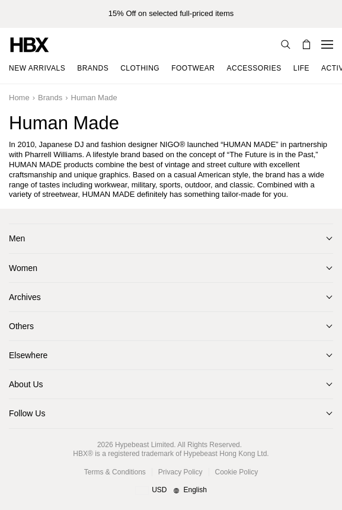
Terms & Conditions (115, 472)
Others (21, 326)
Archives (25, 297)
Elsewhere (28, 355)
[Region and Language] (171, 490)
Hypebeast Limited (144, 445)
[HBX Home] (29, 44)
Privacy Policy (180, 472)
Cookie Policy (236, 472)
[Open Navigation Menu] (327, 44)
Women (23, 268)
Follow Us (27, 413)
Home (19, 97)
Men (17, 238)
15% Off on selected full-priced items (171, 13)
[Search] (286, 44)
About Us (26, 384)
